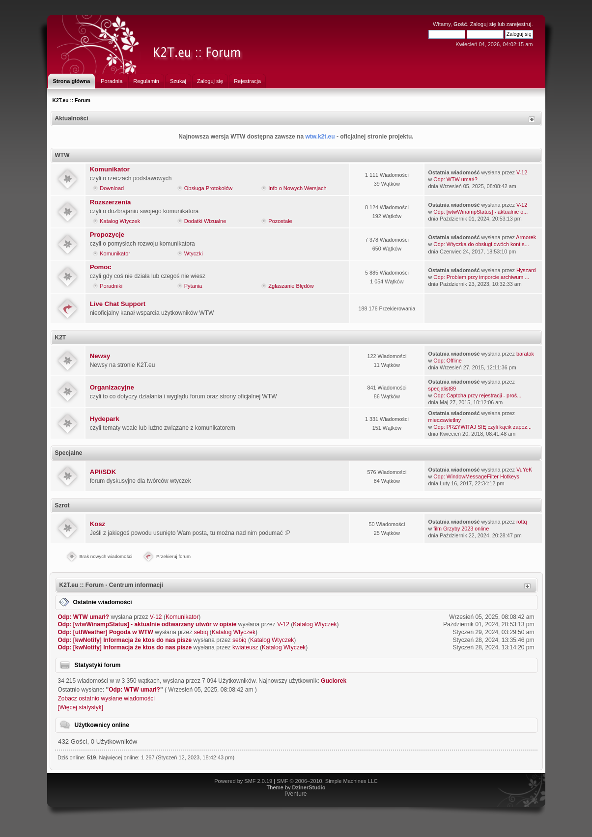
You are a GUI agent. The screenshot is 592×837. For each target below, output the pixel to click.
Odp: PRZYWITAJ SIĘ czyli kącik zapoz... (482, 427)
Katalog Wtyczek (120, 221)
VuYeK (524, 470)
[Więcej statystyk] (81, 707)
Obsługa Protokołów (208, 188)
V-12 (521, 172)
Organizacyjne (112, 387)
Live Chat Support (118, 303)
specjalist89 (442, 388)
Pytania (193, 286)
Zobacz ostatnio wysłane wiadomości (106, 698)
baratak (525, 354)
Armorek (526, 237)
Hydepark (104, 418)
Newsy (100, 356)
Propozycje (107, 234)
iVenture (296, 793)
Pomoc (101, 267)
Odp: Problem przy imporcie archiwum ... (481, 277)
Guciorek (333, 680)
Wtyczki (193, 253)
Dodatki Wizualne (205, 221)
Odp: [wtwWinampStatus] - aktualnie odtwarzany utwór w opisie (147, 624)
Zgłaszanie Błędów (290, 286)
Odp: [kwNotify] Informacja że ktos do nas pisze (125, 640)
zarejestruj (519, 24)
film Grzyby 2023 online (461, 528)
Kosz (98, 524)
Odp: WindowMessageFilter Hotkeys (476, 476)
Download (112, 188)
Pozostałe (280, 221)
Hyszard (526, 270)
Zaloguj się (483, 24)
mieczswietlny (444, 420)
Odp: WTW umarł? (455, 179)
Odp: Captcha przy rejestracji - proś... (477, 395)
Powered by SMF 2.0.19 (243, 781)
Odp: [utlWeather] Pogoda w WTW (105, 632)
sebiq (201, 632)
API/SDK (103, 471)
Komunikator (110, 169)
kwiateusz (245, 647)
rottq (521, 522)
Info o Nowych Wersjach (297, 188)
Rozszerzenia (110, 202)
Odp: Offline (447, 360)
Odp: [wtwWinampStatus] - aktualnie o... (480, 212)
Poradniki (111, 286)
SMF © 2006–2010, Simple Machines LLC (327, 781)
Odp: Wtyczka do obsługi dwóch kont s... (481, 244)
